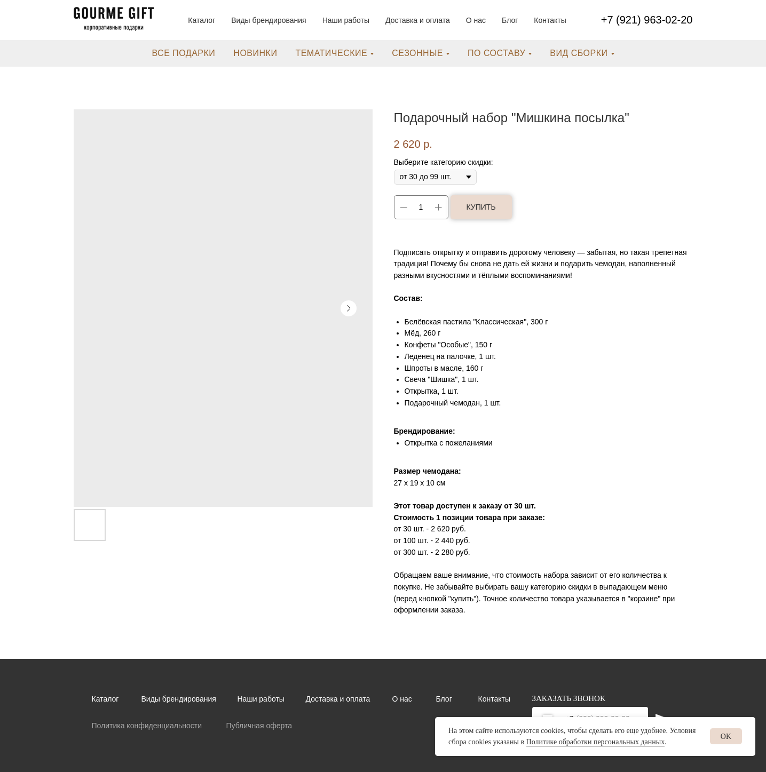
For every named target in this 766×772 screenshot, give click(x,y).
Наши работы (345, 20)
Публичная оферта (259, 725)
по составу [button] (496, 53)
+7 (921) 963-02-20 (647, 20)
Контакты (550, 20)
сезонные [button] (417, 53)
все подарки (183, 53)
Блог (510, 20)
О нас (476, 20)
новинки (255, 53)
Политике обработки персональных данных (595, 742)
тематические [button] (331, 53)
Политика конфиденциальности (147, 725)
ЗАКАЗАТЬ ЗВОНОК (568, 698)
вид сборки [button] (578, 53)
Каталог (201, 20)
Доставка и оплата (417, 20)
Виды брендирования (268, 20)
